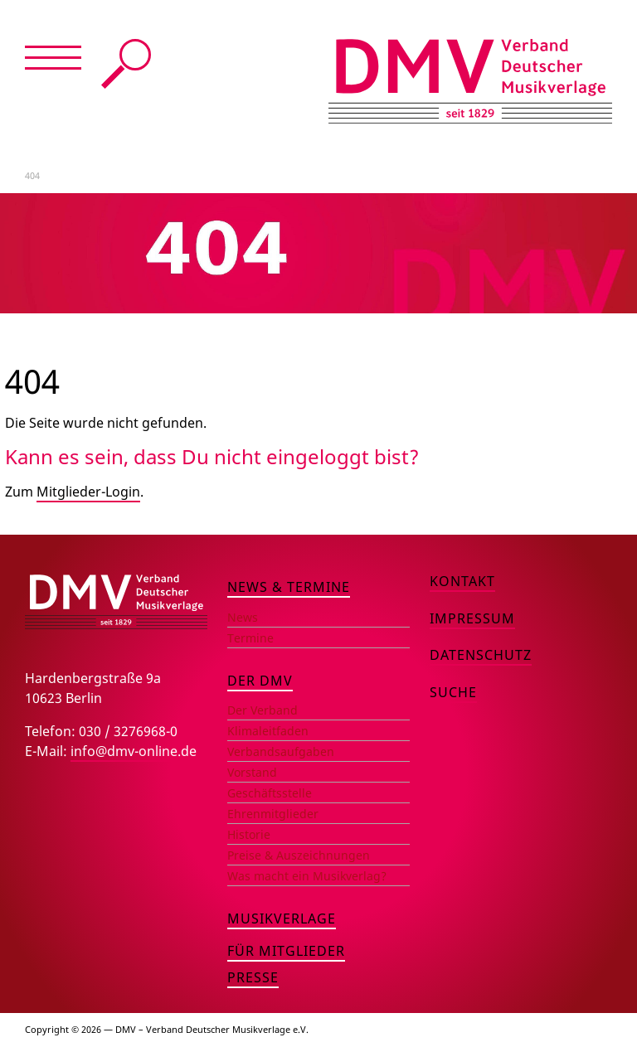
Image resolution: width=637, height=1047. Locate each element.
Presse (253, 977)
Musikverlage (281, 918)
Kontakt (462, 581)
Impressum (472, 618)
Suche (126, 64)
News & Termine (288, 587)
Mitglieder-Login (88, 491)
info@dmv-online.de (134, 751)
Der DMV (260, 680)
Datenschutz (481, 655)
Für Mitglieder (286, 951)
